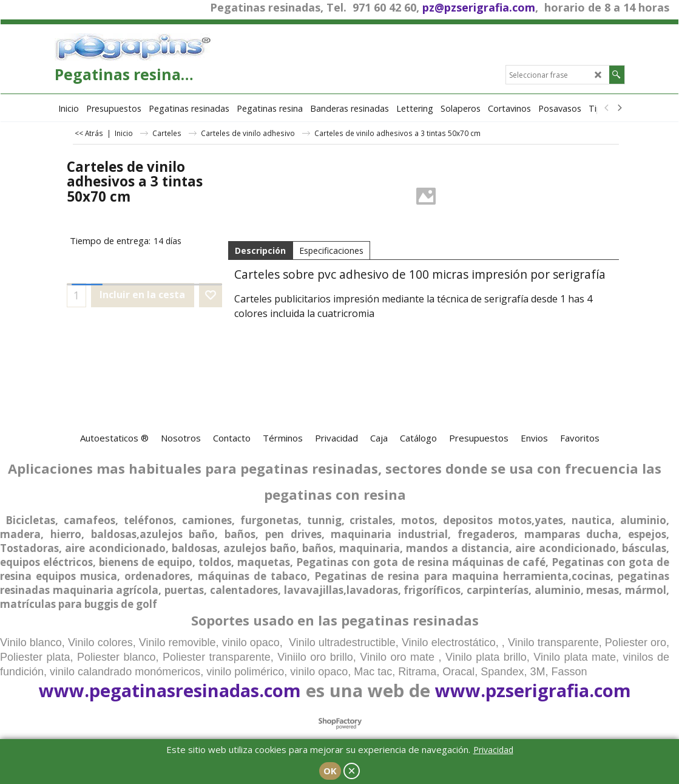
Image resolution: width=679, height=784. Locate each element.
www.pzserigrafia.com (533, 690)
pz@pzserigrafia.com (478, 7)
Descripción (260, 250)
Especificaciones (331, 250)
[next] (619, 108)
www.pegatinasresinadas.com (170, 690)
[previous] (607, 108)
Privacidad (493, 749)
